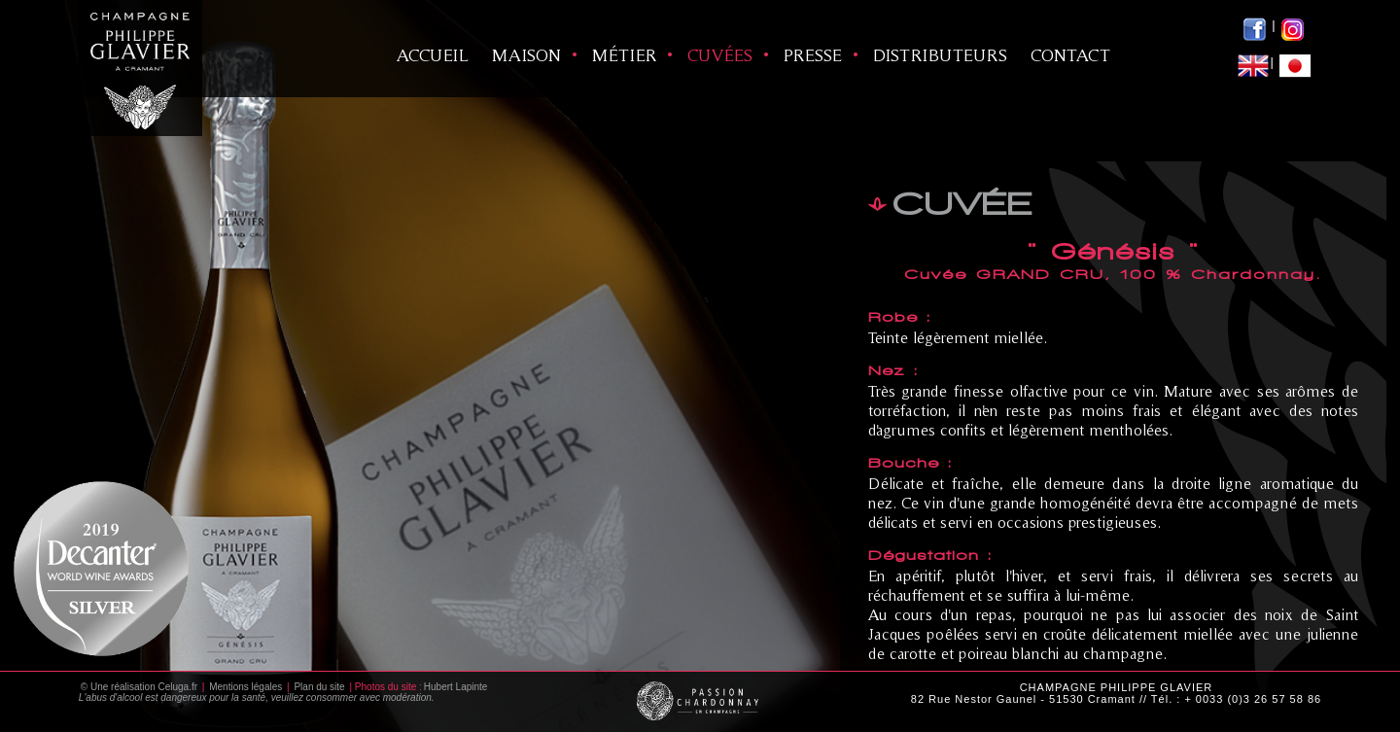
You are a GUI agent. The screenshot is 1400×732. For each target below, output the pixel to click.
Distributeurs (940, 55)
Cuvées (719, 55)
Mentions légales (245, 686)
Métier (624, 55)
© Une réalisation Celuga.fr (139, 686)
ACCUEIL (433, 55)
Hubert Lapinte (456, 686)
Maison (526, 55)
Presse (813, 55)
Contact (1070, 55)
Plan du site (319, 686)
